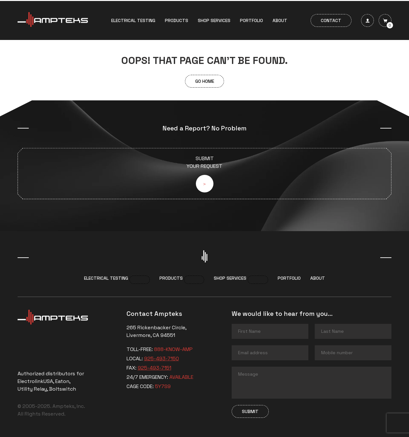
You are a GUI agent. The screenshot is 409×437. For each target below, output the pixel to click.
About (280, 20)
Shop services (214, 20)
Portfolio (251, 20)
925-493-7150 (161, 358)
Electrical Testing (133, 20)
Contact (331, 20)
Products (176, 20)
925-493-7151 (154, 367)
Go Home (204, 81)
